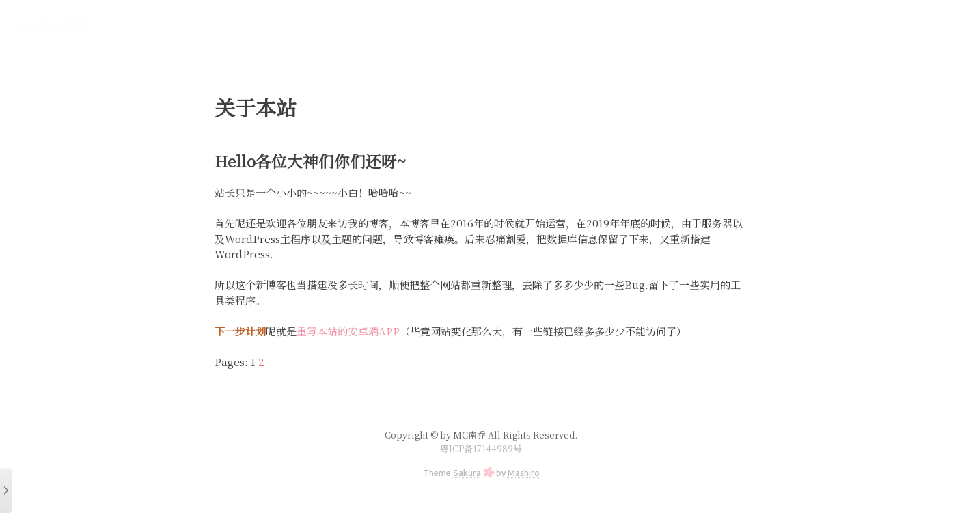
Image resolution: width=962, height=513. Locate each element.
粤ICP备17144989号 (481, 448)
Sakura (467, 472)
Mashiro (524, 472)
